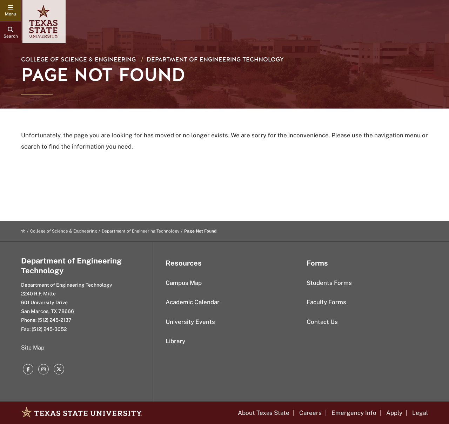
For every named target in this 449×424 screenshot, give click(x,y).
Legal (420, 412)
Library (175, 341)
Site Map (33, 347)
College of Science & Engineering (78, 60)
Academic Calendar (193, 302)
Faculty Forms (326, 302)
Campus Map (184, 282)
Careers (310, 412)
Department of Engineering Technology (215, 60)
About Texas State (263, 412)
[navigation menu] (10, 10)
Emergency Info (353, 412)
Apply (394, 412)
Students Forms (329, 282)
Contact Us (322, 321)
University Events (190, 321)
